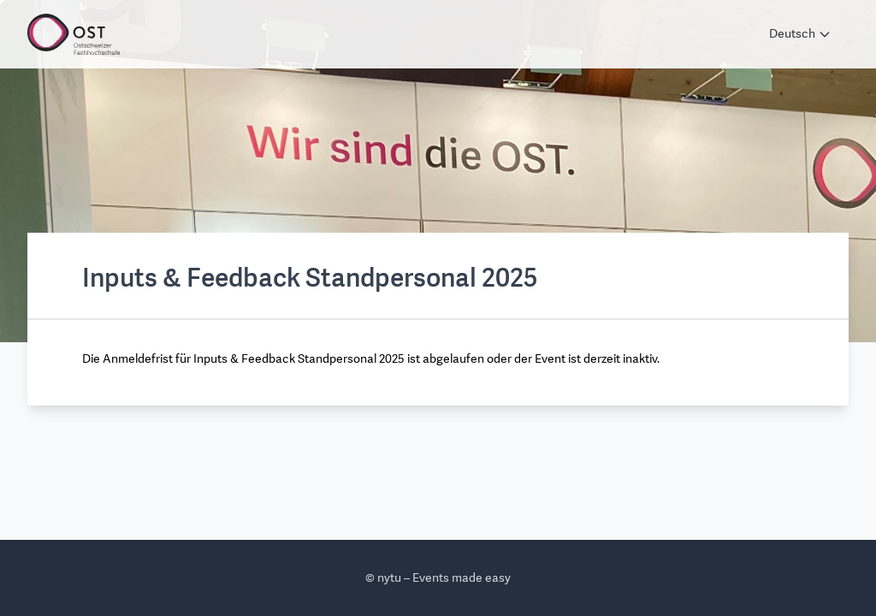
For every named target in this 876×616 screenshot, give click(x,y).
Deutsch (800, 34)
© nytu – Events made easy (438, 578)
